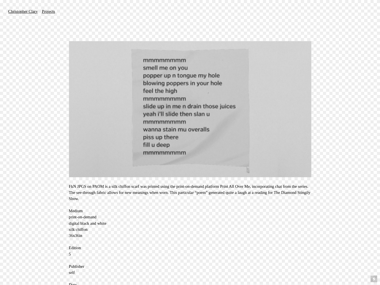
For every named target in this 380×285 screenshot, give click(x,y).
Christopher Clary (23, 11)
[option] (190, 109)
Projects (48, 11)
